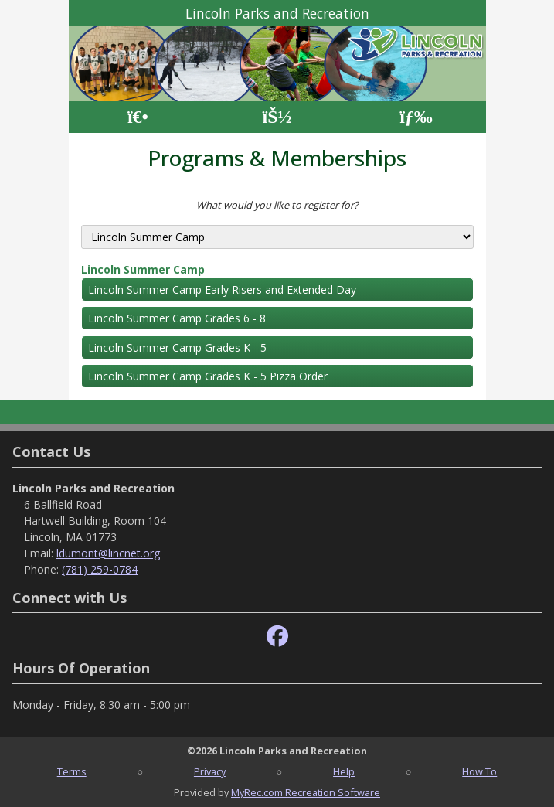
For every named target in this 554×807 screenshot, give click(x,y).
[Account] (276, 117)
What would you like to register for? (277, 205)
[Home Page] (137, 117)
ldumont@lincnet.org (108, 553)
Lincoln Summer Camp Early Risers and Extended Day (222, 289)
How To (479, 771)
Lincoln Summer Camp (143, 269)
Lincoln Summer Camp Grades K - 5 (177, 347)
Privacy (210, 771)
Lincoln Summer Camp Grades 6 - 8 (177, 318)
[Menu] (416, 117)
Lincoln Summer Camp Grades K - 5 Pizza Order (208, 376)
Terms (72, 771)
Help (344, 771)
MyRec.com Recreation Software (305, 792)
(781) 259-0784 (100, 569)
